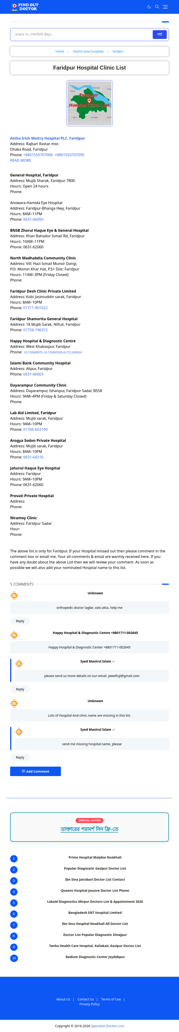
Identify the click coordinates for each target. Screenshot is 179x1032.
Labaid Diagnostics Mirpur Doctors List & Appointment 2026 (95, 901)
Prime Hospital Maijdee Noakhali (95, 857)
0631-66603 (33, 374)
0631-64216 (33, 457)
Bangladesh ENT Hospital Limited (95, 912)
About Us (63, 999)
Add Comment (35, 771)
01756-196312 (35, 329)
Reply (20, 621)
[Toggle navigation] (165, 7)
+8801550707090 (69, 154)
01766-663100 (35, 429)
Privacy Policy (89, 1004)
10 (14, 958)
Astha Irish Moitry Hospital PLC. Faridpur (47, 138)
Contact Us (86, 999)
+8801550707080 (38, 154)
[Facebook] (139, 6)
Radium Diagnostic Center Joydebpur (95, 957)
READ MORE (20, 160)
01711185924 (72, 352)
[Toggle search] (157, 7)
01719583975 (33, 352)
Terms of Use (111, 999)
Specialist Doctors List (107, 1026)
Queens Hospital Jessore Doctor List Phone (95, 890)
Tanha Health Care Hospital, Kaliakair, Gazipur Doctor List (95, 946)
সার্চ (159, 34)
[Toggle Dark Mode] (149, 7)
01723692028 (53, 352)
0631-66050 (33, 219)
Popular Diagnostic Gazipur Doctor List (95, 868)
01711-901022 (35, 307)
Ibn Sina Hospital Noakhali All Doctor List (95, 923)
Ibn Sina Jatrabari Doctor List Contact (95, 879)
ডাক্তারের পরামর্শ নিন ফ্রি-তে (89, 829)
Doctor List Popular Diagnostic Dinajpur (95, 934)
